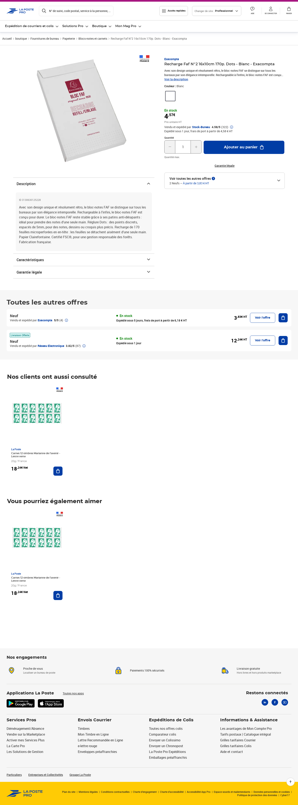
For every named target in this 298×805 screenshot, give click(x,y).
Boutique (99, 26)
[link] (170, 96)
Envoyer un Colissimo (164, 740)
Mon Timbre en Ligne (93, 734)
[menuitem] (32, 26)
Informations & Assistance (249, 720)
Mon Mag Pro (125, 26)
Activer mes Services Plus (25, 740)
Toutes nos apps (73, 693)
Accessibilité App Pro (198, 791)
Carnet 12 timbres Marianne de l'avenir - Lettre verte (35, 455)
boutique (21, 38)
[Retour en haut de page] (290, 782)
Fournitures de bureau (44, 38)
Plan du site (68, 791)
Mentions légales (88, 791)
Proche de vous (33, 668)
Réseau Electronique (51, 346)
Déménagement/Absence (25, 728)
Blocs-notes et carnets (92, 38)
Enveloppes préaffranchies (97, 751)
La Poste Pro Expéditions (167, 751)
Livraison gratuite (248, 668)
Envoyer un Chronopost (166, 746)
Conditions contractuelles (115, 791)
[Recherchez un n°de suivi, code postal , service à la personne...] (76, 11)
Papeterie (68, 38)
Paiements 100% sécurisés (147, 670)
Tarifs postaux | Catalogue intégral (245, 734)
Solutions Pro (72, 26)
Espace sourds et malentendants (232, 791)
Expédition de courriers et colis (29, 26)
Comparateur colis (162, 734)
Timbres (84, 728)
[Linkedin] (265, 702)
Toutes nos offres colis (166, 728)
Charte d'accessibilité (172, 791)
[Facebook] (275, 702)
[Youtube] (284, 702)
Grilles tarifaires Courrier (238, 740)
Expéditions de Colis (171, 720)
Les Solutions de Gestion (25, 751)
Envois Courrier (95, 720)
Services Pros (21, 720)
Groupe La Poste (80, 775)
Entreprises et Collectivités (45, 775)
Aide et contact (231, 751)
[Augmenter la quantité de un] (196, 147)
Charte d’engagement (145, 791)
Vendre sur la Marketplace (26, 734)
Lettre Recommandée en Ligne (100, 740)
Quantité (169, 137)
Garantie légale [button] (224, 166)
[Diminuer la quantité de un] (170, 147)
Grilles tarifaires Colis (235, 746)
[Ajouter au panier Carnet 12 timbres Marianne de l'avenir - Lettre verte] (58, 471)
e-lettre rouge (87, 746)
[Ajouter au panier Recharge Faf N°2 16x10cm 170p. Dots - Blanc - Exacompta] (244, 147)
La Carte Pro (16, 746)
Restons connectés (267, 693)
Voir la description (176, 79)
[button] (252, 10)
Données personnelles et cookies (272, 791)
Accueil (7, 38)
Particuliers (14, 775)
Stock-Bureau (201, 127)
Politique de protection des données (257, 795)
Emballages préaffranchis (168, 757)
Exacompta (171, 59)
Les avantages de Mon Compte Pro (246, 728)
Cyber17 (285, 795)
